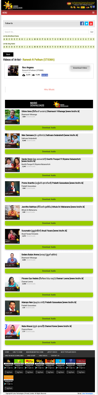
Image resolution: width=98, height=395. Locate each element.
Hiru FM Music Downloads (14, 356)
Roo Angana (28, 67)
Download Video (80, 68)
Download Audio (49, 128)
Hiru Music (49, 89)
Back (8, 54)
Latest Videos (52, 352)
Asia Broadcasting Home (34, 352)
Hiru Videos (43, 356)
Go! (91, 32)
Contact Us (55, 356)
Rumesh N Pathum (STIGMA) (33, 70)
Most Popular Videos (68, 352)
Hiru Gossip (31, 356)
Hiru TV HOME (17, 352)
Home (7, 352)
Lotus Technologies (87, 393)
